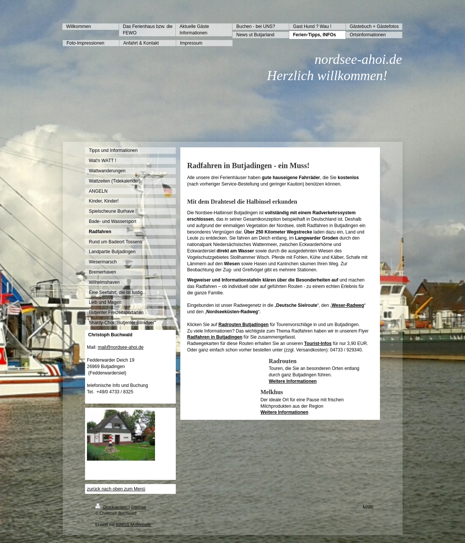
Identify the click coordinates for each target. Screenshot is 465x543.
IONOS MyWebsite (133, 524)
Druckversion (112, 507)
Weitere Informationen (292, 381)
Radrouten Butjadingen (244, 324)
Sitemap (138, 507)
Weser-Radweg (348, 305)
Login (368, 506)
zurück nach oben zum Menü (116, 489)
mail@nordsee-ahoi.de (121, 347)
